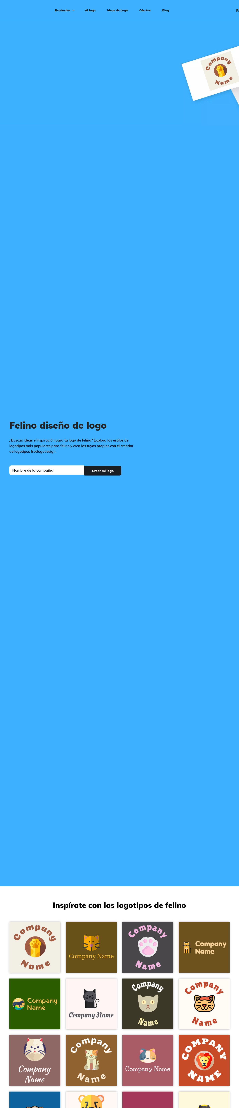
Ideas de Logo (116, 8)
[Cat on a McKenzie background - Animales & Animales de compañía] (91, 1060)
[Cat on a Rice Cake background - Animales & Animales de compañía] (34, 947)
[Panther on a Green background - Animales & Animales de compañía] (34, 1004)
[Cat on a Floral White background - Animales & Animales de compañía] (204, 1004)
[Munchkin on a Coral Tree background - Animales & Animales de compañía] (147, 1060)
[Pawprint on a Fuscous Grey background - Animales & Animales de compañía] (147, 947)
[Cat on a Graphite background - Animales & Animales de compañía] (147, 1004)
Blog (165, 8)
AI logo (89, 8)
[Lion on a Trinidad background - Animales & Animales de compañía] (204, 1060)
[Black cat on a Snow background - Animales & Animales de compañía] (91, 1004)
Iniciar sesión (221, 8)
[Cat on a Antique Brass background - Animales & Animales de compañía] (91, 947)
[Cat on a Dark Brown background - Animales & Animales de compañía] (204, 947)
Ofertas (144, 8)
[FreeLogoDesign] (28, 8)
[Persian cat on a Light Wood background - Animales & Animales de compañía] (34, 1060)
